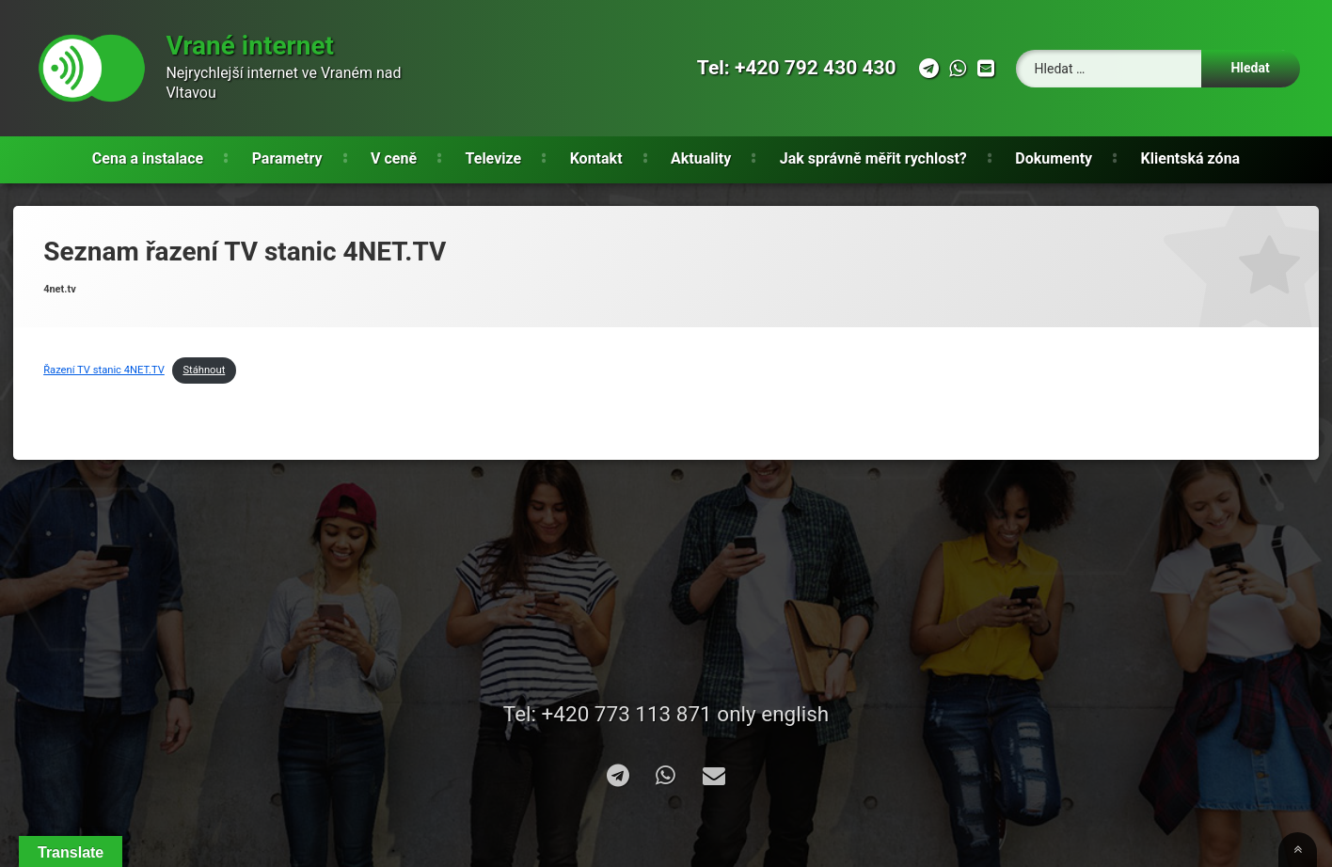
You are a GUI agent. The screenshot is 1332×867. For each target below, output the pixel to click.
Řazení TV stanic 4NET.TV (104, 370)
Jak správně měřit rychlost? (873, 158)
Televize (494, 158)
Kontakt (596, 158)
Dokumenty (1053, 158)
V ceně (394, 158)
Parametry (287, 158)
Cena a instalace (147, 158)
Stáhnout (203, 370)
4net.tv (59, 289)
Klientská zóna (1191, 158)
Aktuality (701, 158)
